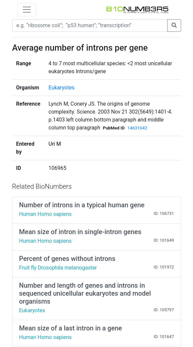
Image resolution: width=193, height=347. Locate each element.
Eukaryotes (62, 87)
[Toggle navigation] (27, 9)
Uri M (55, 144)
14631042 (137, 127)
